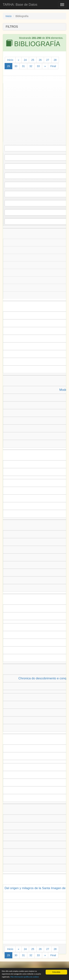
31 (23, 66)
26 (40, 59)
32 (30, 66)
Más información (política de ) (24, 977)
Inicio (9, 16)
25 (32, 59)
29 (8, 66)
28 (55, 59)
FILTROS (12, 26)
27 (47, 59)
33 (38, 66)
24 (25, 59)
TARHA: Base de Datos (20, 4)
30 (16, 66)
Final (53, 66)
